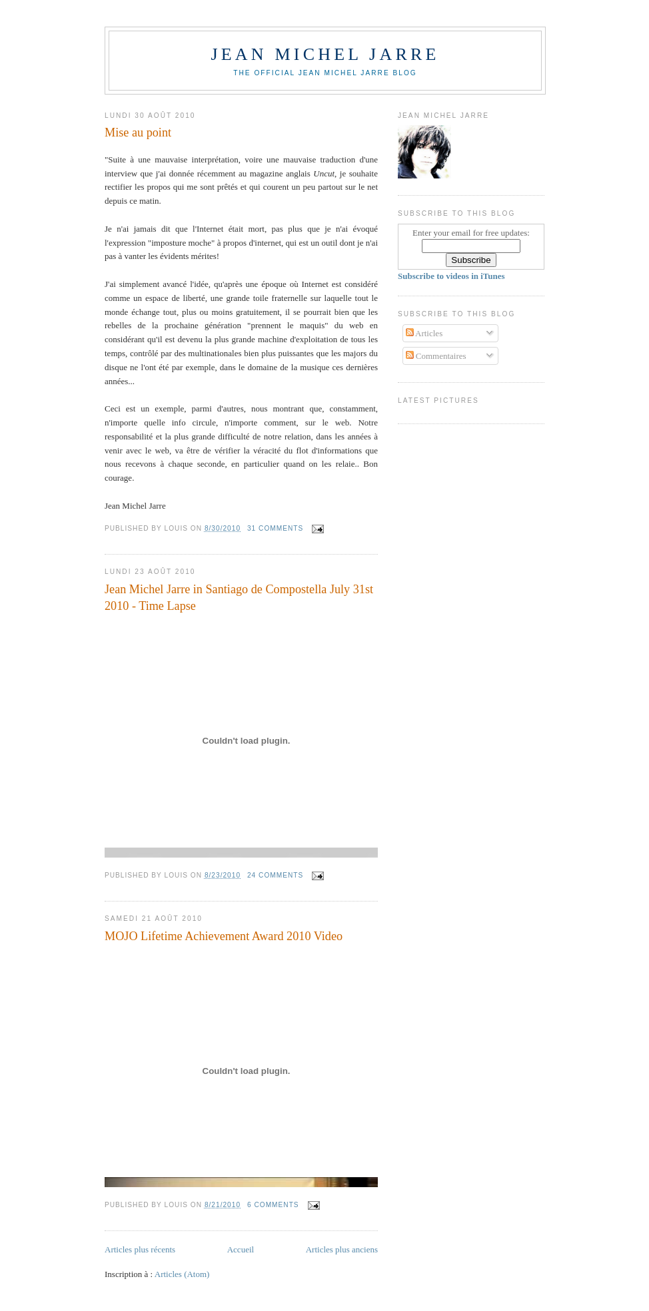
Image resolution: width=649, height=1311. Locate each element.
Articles (424, 333)
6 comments (273, 1204)
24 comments (275, 875)
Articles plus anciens (342, 1249)
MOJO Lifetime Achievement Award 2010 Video (223, 936)
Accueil (240, 1249)
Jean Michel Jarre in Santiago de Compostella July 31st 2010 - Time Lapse (239, 598)
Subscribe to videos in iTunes (451, 276)
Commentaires (436, 356)
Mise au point (138, 132)
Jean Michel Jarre (325, 54)
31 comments (275, 528)
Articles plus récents (140, 1249)
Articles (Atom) (182, 1274)
